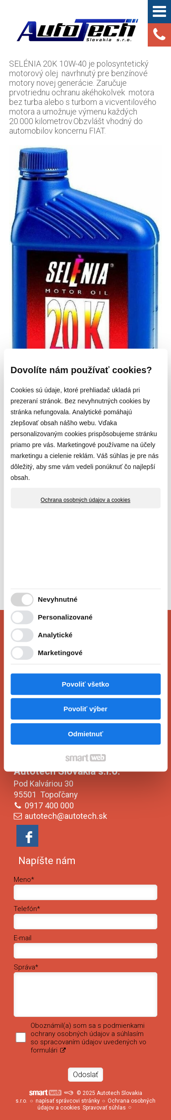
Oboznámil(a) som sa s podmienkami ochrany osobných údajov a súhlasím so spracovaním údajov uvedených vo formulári (88, 1037)
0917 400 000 (49, 805)
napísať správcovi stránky (68, 1101)
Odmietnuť (85, 734)
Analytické (55, 635)
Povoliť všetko (85, 684)
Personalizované (65, 617)
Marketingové (60, 652)
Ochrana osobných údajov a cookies (85, 500)
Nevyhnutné (58, 599)
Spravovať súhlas (104, 1107)
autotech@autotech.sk (66, 816)
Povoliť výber (85, 709)
